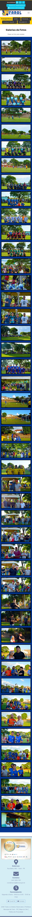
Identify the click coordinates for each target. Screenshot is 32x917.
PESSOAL (25, 19)
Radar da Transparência (16, 5)
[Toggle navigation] (28, 12)
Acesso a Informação (16, 8)
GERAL (16, 19)
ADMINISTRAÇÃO (9, 22)
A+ (20, 2)
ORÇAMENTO (23, 22)
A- (23, 2)
